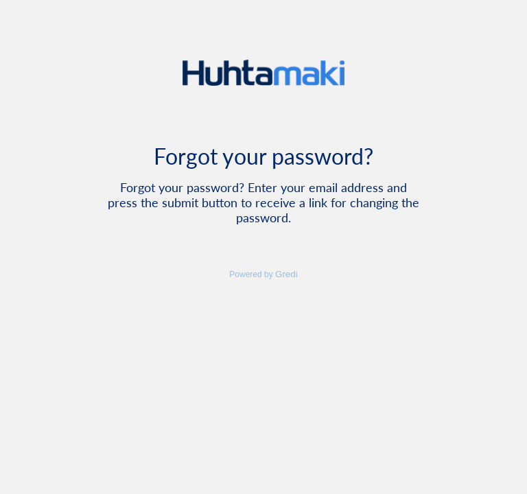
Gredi (286, 274)
